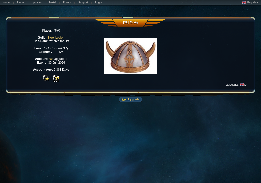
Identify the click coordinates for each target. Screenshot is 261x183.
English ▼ (250, 2)
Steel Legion (55, 37)
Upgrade (133, 99)
